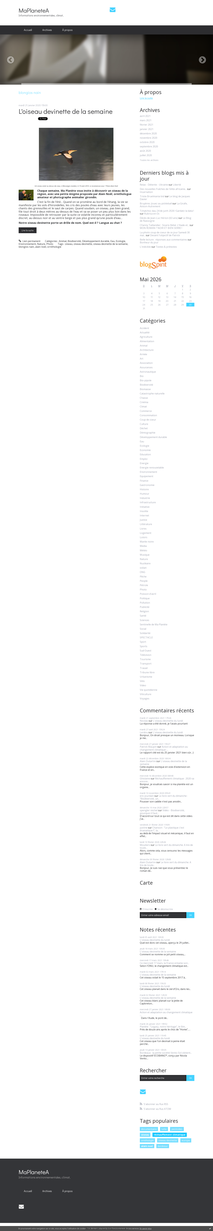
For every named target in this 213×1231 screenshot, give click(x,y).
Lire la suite (28, 230)
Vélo (142, 681)
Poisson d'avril (148, 594)
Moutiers (145, 845)
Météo (143, 550)
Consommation (148, 415)
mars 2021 (145, 120)
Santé (143, 615)
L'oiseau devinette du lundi (168, 720)
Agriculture (146, 336)
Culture (144, 424)
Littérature (146, 524)
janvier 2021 (146, 129)
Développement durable (95, 241)
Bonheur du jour (149, 242)
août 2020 (145, 150)
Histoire (144, 489)
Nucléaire (145, 563)
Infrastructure (148, 502)
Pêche (143, 576)
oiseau (68, 244)
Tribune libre (147, 672)
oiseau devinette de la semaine (110, 244)
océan (143, 567)
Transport (145, 663)
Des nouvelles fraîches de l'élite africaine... (163, 189)
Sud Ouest (145, 650)
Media (143, 546)
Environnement (27, 244)
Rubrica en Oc (151, 213)
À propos (67, 30)
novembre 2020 (148, 137)
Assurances (146, 367)
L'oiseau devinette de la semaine (66, 111)
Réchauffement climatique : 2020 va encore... (167, 780)
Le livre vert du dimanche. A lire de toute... (166, 846)
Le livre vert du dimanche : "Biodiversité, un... (164, 797)
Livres (143, 528)
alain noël (40, 246)
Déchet (144, 428)
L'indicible (145, 246)
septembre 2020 (149, 146)
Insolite (144, 511)
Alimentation (147, 341)
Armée (143, 354)
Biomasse (145, 389)
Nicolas (144, 720)
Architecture (147, 350)
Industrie (145, 498)
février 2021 (146, 124)
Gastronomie (147, 485)
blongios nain (26, 246)
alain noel (147, 1146)
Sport (143, 641)
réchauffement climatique (169, 1134)
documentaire (149, 1129)
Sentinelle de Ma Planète (153, 624)
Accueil (28, 30)
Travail (144, 668)
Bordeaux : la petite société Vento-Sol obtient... (166, 1052)
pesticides (176, 1129)
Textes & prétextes (166, 246)
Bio (142, 376)
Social (143, 628)
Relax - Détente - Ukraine (154, 184)
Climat (143, 406)
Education (145, 454)
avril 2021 (145, 116)
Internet (144, 515)
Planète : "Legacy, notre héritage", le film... (163, 1026)
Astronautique (148, 371)
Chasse (144, 397)
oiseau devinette (83, 244)
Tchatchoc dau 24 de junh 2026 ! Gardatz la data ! (167, 210)
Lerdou (144, 732)
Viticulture (145, 694)
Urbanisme (146, 676)
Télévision (145, 655)
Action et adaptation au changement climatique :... (164, 748)
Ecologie (120, 241)
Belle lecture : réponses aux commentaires (163, 239)
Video (143, 685)
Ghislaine (145, 778)
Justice (143, 519)
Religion (144, 611)
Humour (144, 493)
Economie (145, 450)
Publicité (144, 607)
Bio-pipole (145, 380)
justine (143, 827)
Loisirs (143, 537)
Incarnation (146, 192)
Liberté (177, 184)
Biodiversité (74, 241)
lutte (164, 1129)
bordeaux (163, 1146)
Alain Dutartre (148, 761)
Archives (47, 30)
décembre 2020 (148, 133)
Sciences (144, 620)
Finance (144, 480)
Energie (144, 463)
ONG (142, 572)
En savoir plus (145, 1228)
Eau (112, 241)
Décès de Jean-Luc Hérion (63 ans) (159, 218)
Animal (62, 241)
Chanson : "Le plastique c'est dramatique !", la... (162, 829)
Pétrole (144, 585)
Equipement (146, 476)
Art (141, 358)
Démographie (147, 432)
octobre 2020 (147, 142)
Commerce (146, 411)
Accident (144, 328)
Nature (41, 244)
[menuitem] (28, 30)
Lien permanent (30, 241)
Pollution (145, 602)
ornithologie (54, 246)
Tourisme (145, 659)
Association (146, 363)
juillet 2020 (146, 155)
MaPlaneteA (34, 10)
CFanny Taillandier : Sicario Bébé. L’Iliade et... (164, 225)
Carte (146, 882)
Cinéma (144, 402)
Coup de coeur (148, 419)
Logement (145, 533)
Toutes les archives (149, 160)
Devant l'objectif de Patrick (165, 235)
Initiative (145, 506)
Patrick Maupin (148, 746)
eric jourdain (147, 795)
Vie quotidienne (148, 690)
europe (186, 1140)
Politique (145, 598)
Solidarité (145, 633)
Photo (49, 244)
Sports (143, 646)
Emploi (143, 459)
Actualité (145, 332)
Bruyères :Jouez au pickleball (156, 203)
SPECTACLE (146, 637)
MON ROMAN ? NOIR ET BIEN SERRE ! (161, 228)
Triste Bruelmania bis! (152, 196)
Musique (145, 554)
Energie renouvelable (152, 467)
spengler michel (149, 810)
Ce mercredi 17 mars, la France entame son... (164, 963)
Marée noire (147, 541)
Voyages (144, 698)
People (144, 581)
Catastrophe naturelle (152, 393)
